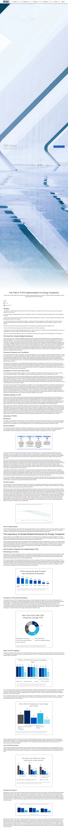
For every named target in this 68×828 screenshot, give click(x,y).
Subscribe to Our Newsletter (59, 146)
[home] (6, 1)
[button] (15, 2)
